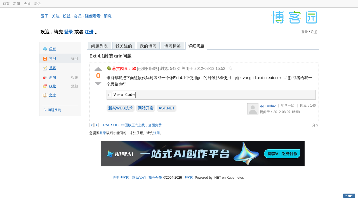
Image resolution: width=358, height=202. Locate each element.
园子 (44, 16)
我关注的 (124, 46)
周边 (37, 4)
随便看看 (93, 16)
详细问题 (196, 46)
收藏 (52, 86)
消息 (108, 16)
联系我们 (139, 178)
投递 (74, 77)
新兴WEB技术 (120, 108)
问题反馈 (54, 110)
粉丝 (66, 16)
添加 (74, 86)
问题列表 (99, 46)
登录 (68, 31)
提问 (74, 58)
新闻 (16, 4)
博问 (52, 58)
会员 (27, 4)
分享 (315, 125)
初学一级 (288, 105)
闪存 (52, 49)
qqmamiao (267, 105)
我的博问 (148, 46)
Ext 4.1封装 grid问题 (110, 56)
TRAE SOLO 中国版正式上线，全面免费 (131, 125)
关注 (56, 16)
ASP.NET (167, 108)
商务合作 (155, 178)
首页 (6, 4)
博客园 (188, 178)
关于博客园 (121, 178)
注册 (88, 31)
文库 (52, 95)
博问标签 (172, 46)
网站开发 (146, 108)
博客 (52, 68)
